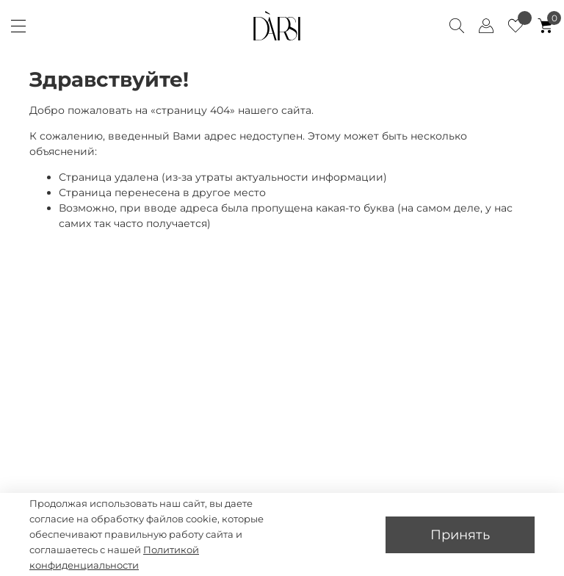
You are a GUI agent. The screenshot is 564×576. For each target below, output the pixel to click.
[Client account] (486, 25)
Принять (460, 534)
